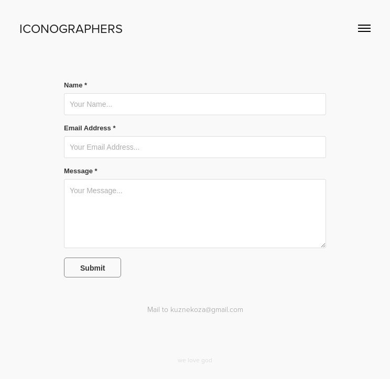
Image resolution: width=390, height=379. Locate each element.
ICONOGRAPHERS (71, 28)
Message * (81, 171)
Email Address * (90, 128)
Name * (75, 85)
